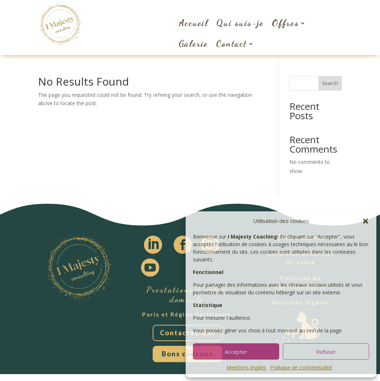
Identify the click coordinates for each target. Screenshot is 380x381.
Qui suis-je (240, 23)
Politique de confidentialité (301, 367)
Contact (231, 43)
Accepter (236, 351)
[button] (365, 221)
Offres (285, 23)
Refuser (326, 351)
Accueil (194, 23)
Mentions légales (247, 367)
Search (330, 83)
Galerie (193, 43)
